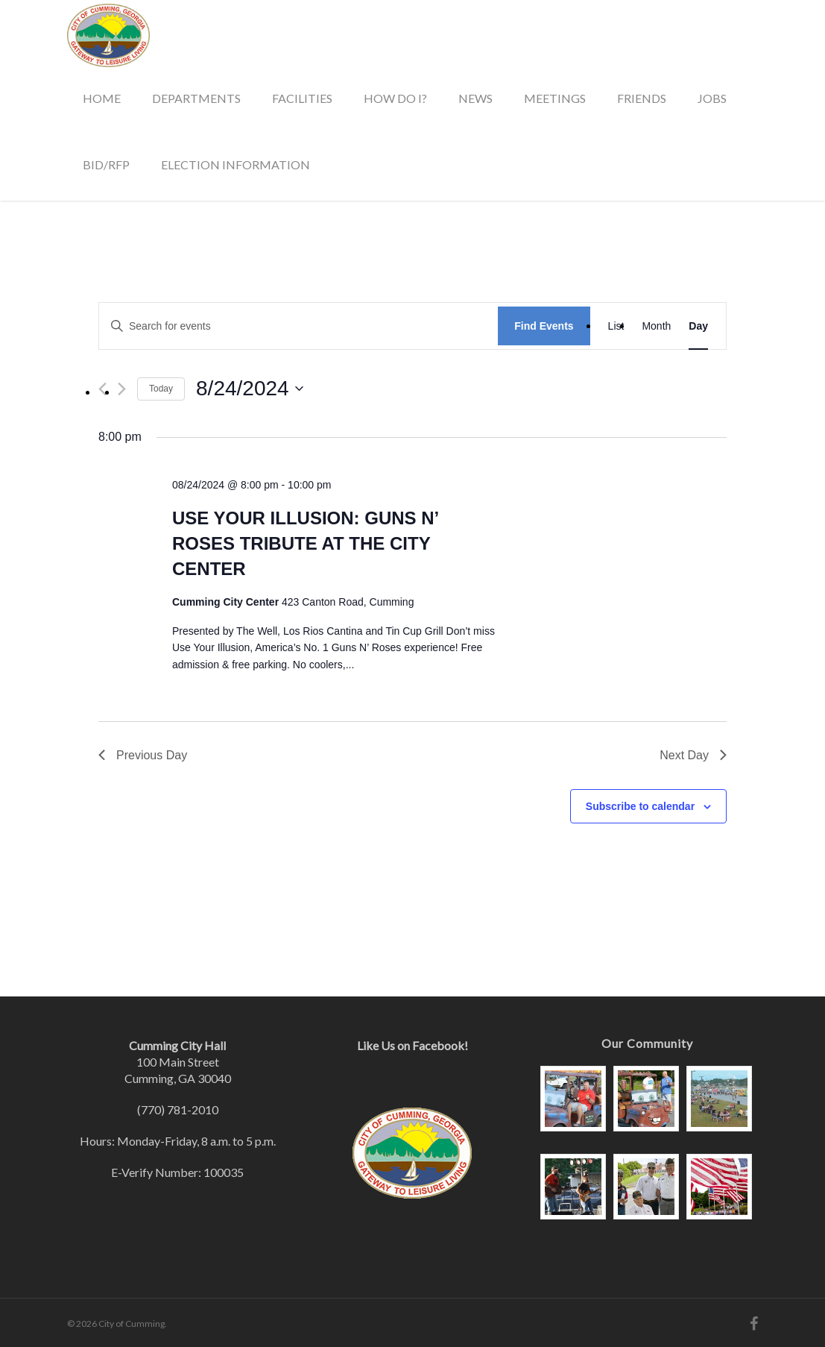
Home (102, 98)
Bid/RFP (106, 164)
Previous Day (142, 755)
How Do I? (395, 98)
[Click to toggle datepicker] (249, 389)
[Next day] (122, 389)
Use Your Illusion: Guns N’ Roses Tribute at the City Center (305, 543)
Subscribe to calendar (640, 806)
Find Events (543, 326)
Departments (196, 98)
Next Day (693, 755)
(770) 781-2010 (177, 1109)
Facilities (302, 98)
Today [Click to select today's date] (161, 388)
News (475, 98)
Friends (641, 98)
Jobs (712, 98)
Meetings (555, 98)
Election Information (235, 164)
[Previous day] (102, 389)
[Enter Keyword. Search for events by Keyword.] (298, 326)
